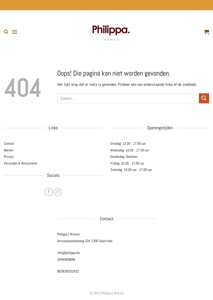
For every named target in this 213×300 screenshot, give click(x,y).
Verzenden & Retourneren (20, 163)
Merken (8, 150)
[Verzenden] (204, 98)
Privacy (9, 156)
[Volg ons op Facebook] (48, 192)
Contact (9, 143)
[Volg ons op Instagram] (58, 192)
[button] (6, 32)
